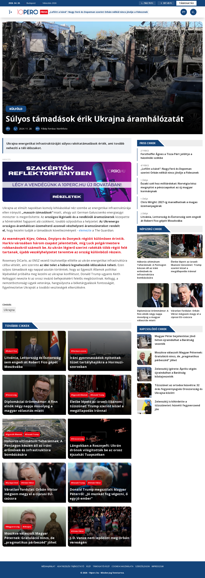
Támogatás (186, 3)
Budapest (30, 3)
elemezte (85, 230)
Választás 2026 (48, 3)
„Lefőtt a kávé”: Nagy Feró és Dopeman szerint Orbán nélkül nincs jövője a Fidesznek (98, 11)
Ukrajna (9, 310)
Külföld (15, 109)
